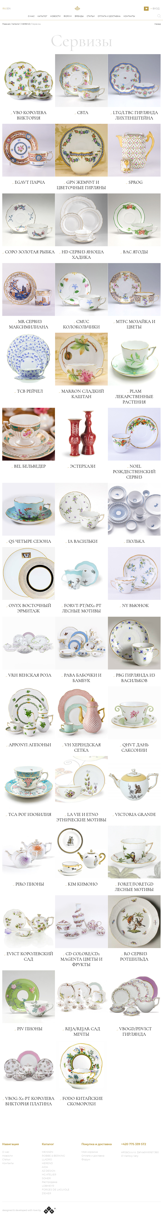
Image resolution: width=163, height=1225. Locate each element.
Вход (156, 15)
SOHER (46, 1178)
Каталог (42, 30)
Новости (55, 30)
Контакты (129, 30)
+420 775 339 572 (133, 1144)
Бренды (79, 30)
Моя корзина (90, 1152)
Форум (68, 30)
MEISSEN (47, 1152)
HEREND (25, 38)
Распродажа (49, 1182)
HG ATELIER (49, 1174)
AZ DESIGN (48, 1171)
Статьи (91, 30)
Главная (6, 38)
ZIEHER (46, 1193)
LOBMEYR (48, 1186)
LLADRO (47, 1159)
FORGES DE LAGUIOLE (55, 1189)
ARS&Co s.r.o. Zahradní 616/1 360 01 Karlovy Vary (140, 1154)
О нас (31, 30)
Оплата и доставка (109, 30)
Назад (157, 38)
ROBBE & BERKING (53, 1156)
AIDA (45, 1167)
